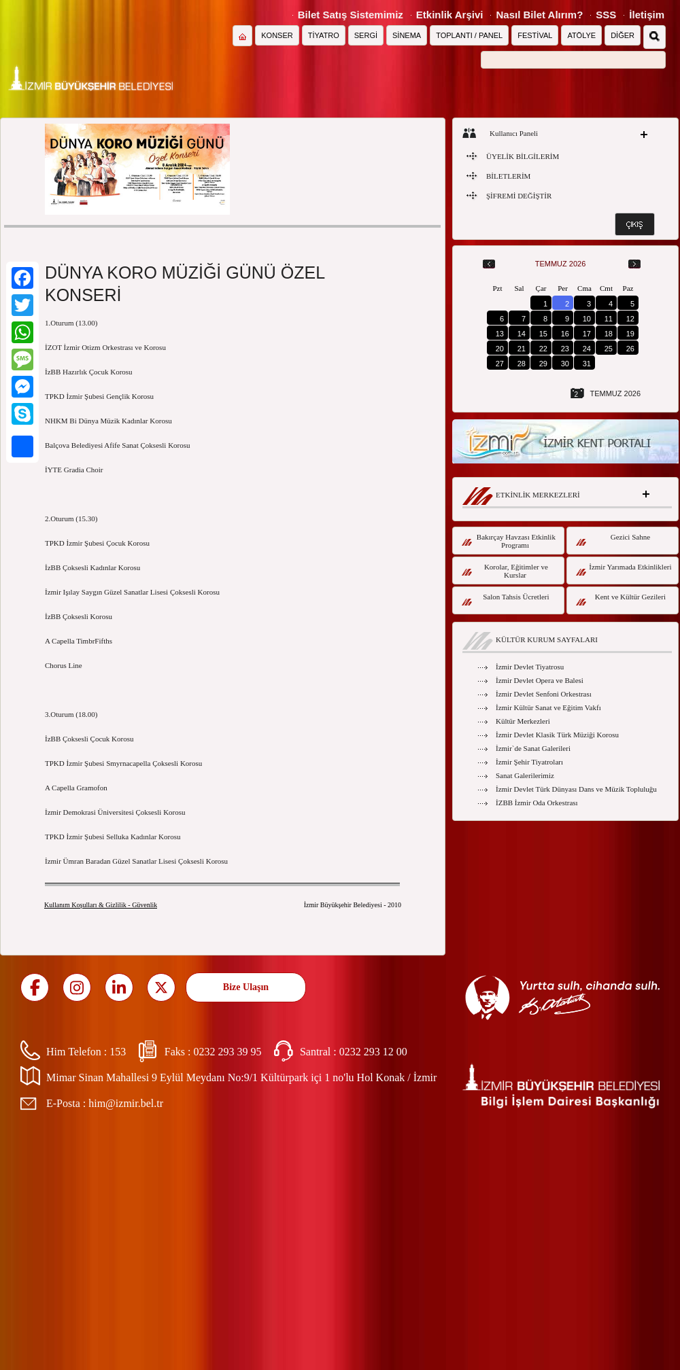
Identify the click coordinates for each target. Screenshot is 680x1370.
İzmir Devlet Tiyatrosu (530, 667)
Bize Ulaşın (246, 987)
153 (117, 1051)
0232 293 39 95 (227, 1051)
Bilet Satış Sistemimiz (350, 14)
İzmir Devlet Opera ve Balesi (539, 680)
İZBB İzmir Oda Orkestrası (537, 802)
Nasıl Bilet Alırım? (539, 14)
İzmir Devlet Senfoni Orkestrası (544, 694)
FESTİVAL (534, 35)
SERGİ (365, 35)
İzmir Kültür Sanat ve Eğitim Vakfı (548, 707)
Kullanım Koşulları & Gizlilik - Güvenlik (100, 905)
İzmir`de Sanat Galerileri (533, 748)
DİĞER (622, 35)
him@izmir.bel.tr (125, 1103)
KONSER (276, 35)
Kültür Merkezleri (523, 721)
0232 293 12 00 (373, 1051)
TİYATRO (323, 35)
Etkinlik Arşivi (449, 14)
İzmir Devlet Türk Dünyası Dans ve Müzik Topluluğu (576, 789)
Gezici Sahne (613, 539)
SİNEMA (406, 35)
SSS (606, 14)
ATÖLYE (581, 35)
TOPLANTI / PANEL (469, 35)
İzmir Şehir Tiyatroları (529, 762)
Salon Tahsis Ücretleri (505, 599)
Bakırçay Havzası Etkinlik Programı (509, 541)
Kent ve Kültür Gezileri (621, 599)
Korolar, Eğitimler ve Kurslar (505, 571)
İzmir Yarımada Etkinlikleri (624, 569)
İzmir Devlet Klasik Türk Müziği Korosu (557, 735)
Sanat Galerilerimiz (525, 775)
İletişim (646, 14)
